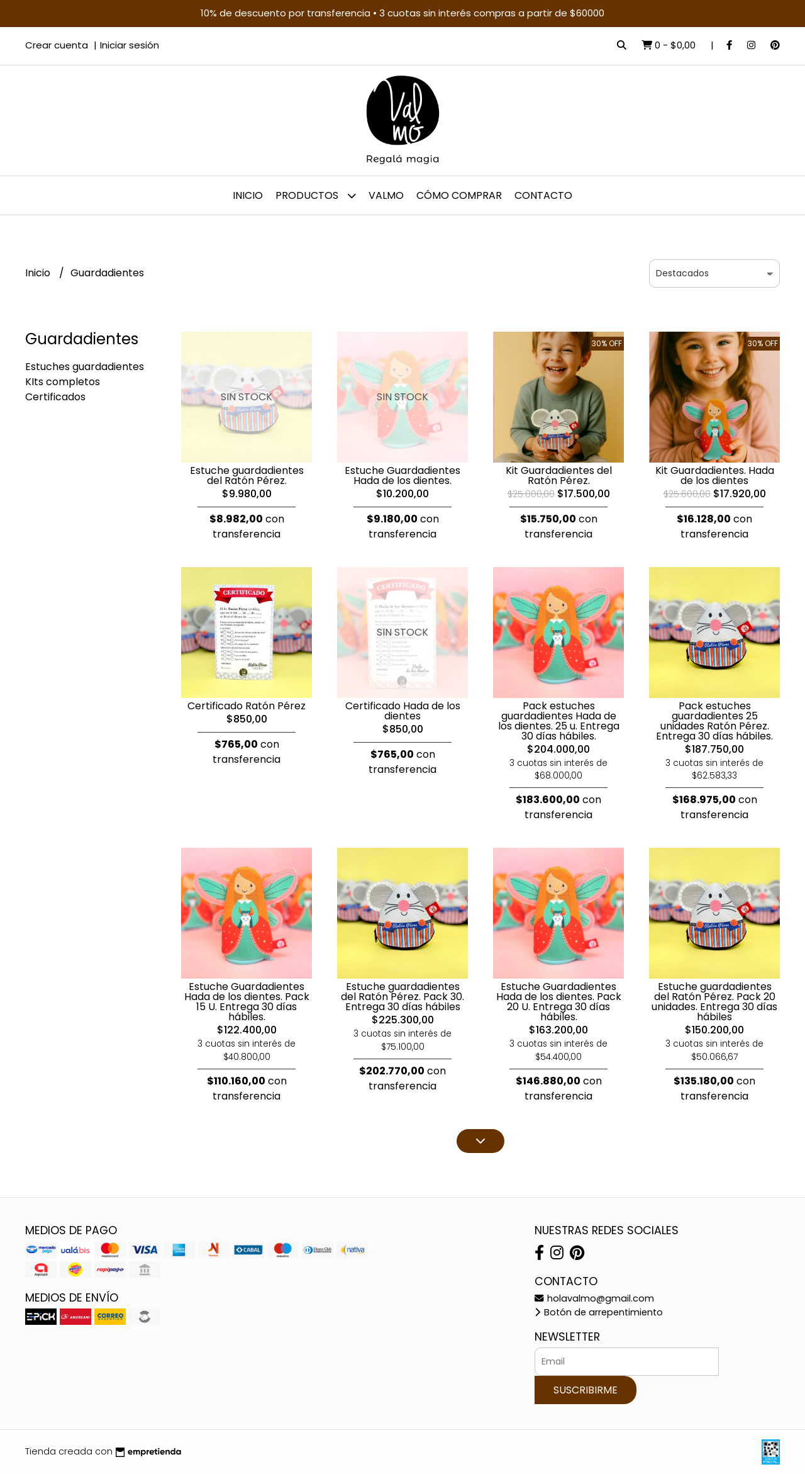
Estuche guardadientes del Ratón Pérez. (247, 475)
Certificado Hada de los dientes (402, 711)
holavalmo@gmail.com (594, 1298)
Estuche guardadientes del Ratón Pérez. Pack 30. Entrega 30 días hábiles (402, 996)
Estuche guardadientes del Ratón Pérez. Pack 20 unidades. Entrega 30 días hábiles (714, 1001)
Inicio (248, 195)
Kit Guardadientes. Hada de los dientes (714, 475)
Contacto (543, 195)
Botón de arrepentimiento (599, 1312)
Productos (315, 195)
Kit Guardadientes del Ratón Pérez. (559, 475)
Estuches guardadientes (84, 366)
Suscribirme (585, 1390)
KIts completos (62, 381)
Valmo (386, 195)
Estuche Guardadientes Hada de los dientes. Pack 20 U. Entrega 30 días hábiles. (558, 1001)
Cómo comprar (459, 195)
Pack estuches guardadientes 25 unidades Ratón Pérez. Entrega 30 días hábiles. (714, 721)
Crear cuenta (56, 45)
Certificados (55, 397)
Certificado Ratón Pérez (246, 706)
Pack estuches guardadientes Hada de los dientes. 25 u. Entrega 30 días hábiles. (558, 721)
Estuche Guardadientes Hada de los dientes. (402, 475)
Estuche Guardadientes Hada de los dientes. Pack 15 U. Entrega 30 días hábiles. (246, 1001)
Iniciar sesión (129, 45)
